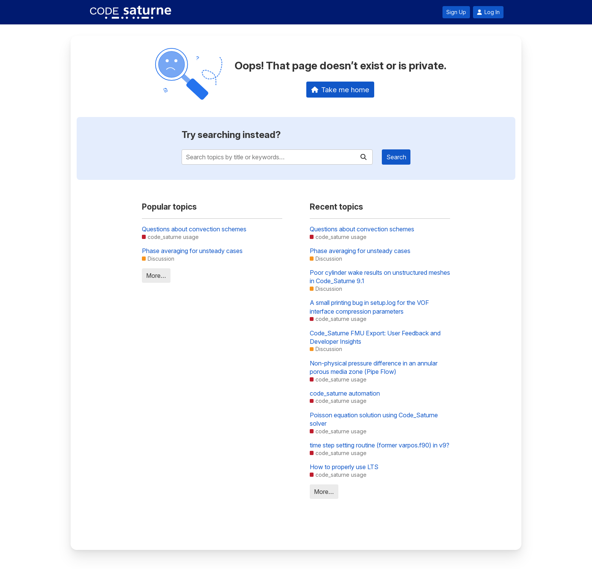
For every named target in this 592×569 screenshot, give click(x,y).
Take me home (340, 89)
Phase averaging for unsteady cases (192, 251)
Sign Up (456, 12)
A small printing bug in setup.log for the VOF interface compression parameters (369, 307)
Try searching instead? (231, 134)
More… (156, 275)
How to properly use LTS (344, 467)
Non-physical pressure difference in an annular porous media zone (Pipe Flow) (374, 367)
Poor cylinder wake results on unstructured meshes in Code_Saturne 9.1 (380, 277)
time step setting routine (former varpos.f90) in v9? (379, 445)
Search (396, 157)
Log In (488, 12)
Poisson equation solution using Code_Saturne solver (374, 419)
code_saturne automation (345, 393)
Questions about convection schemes (194, 229)
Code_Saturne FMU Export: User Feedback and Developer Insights (375, 337)
